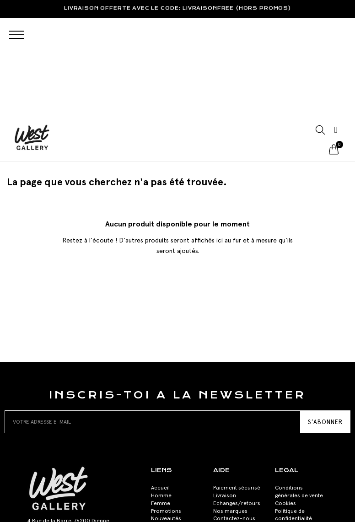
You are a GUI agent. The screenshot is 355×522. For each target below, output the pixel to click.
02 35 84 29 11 (45, 440)
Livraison (224, 392)
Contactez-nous (234, 416)
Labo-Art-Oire (240, 513)
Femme (160, 400)
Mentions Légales (297, 423)
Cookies (285, 400)
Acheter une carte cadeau (174, 427)
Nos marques (230, 408)
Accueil (160, 385)
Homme (161, 392)
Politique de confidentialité (293, 412)
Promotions (166, 408)
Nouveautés (166, 416)
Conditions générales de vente (299, 389)
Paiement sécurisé (236, 385)
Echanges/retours (236, 400)
